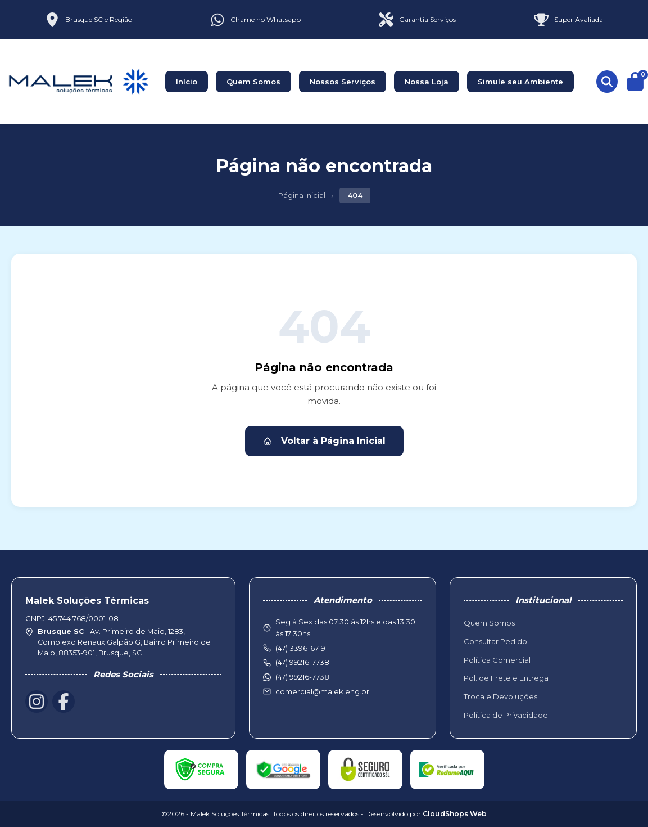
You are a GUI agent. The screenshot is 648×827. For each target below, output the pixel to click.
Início (186, 81)
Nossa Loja (426, 81)
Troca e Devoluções (500, 696)
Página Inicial (301, 195)
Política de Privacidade (506, 715)
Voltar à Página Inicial (324, 440)
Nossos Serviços (342, 81)
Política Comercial (497, 659)
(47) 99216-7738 (302, 676)
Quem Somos (253, 81)
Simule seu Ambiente (520, 81)
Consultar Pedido (495, 641)
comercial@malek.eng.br (322, 691)
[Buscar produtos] (607, 81)
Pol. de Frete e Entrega (506, 677)
